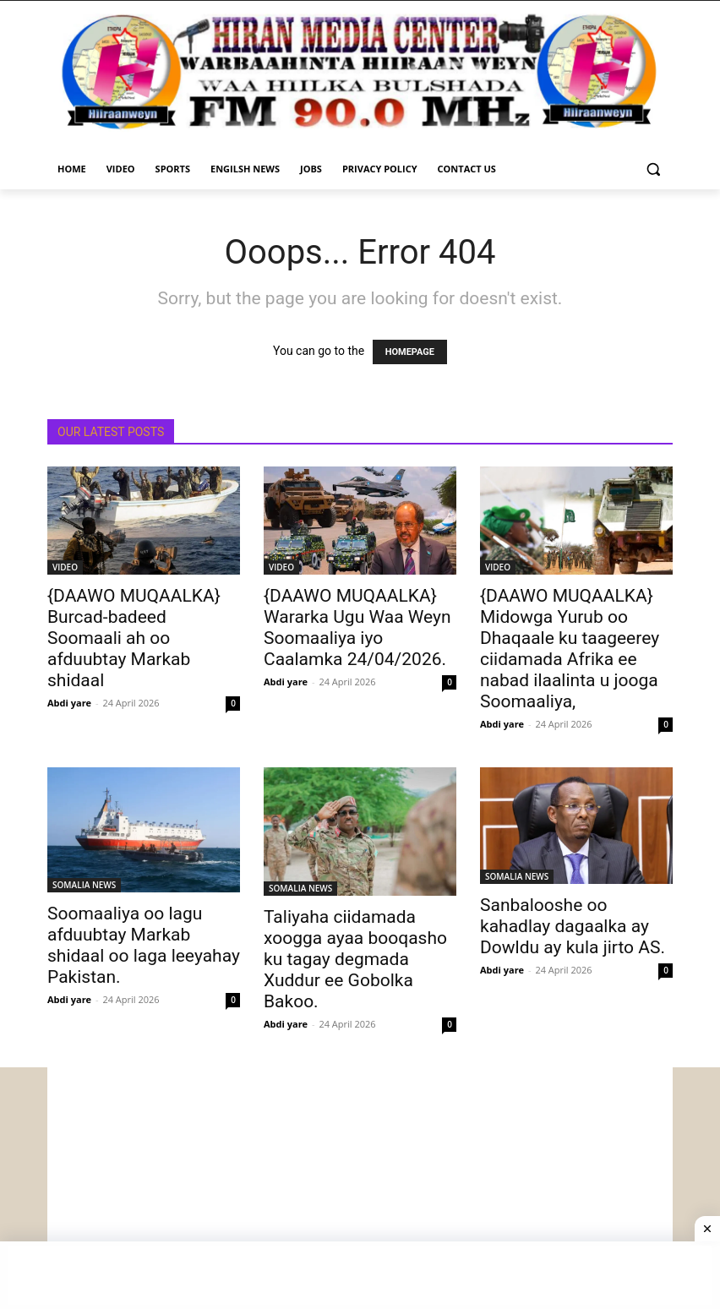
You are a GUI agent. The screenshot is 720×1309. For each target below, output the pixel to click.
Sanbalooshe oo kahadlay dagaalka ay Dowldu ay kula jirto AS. (572, 926)
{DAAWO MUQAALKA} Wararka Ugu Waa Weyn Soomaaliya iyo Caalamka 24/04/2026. (357, 627)
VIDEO (65, 567)
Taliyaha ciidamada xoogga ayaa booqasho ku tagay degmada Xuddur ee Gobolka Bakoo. (355, 959)
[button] (653, 169)
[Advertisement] (360, 1185)
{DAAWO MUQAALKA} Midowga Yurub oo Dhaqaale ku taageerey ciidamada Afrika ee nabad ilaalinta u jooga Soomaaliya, (569, 649)
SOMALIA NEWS (84, 885)
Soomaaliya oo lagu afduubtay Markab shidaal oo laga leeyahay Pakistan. (143, 945)
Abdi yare (69, 702)
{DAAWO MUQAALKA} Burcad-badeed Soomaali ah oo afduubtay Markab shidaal (134, 638)
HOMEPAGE (409, 351)
